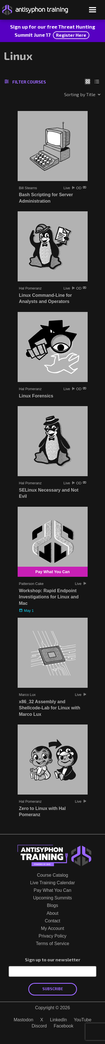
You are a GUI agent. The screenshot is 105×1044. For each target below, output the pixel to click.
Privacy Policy (53, 936)
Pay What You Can (52, 890)
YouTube (82, 1019)
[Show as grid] (87, 81)
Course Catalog (52, 875)
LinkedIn (58, 1019)
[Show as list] (97, 81)
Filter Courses (25, 81)
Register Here (71, 35)
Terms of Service (52, 943)
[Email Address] (52, 971)
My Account (52, 928)
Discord (39, 1026)
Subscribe (52, 989)
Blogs (52, 905)
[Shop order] (70, 94)
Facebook (63, 1026)
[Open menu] (92, 10)
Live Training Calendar (52, 882)
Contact (52, 920)
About (53, 913)
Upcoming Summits (52, 897)
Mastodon (23, 1019)
